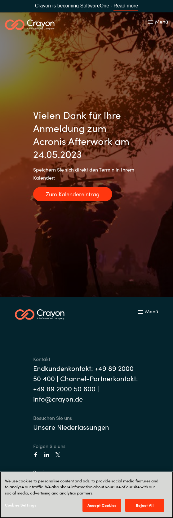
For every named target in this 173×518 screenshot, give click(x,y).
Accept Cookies (101, 505)
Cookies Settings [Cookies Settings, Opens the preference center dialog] (20, 505)
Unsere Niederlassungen (71, 427)
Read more (125, 5)
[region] (86, 495)
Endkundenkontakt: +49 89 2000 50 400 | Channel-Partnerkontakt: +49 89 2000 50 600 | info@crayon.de (85, 383)
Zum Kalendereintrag (73, 194)
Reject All (144, 505)
